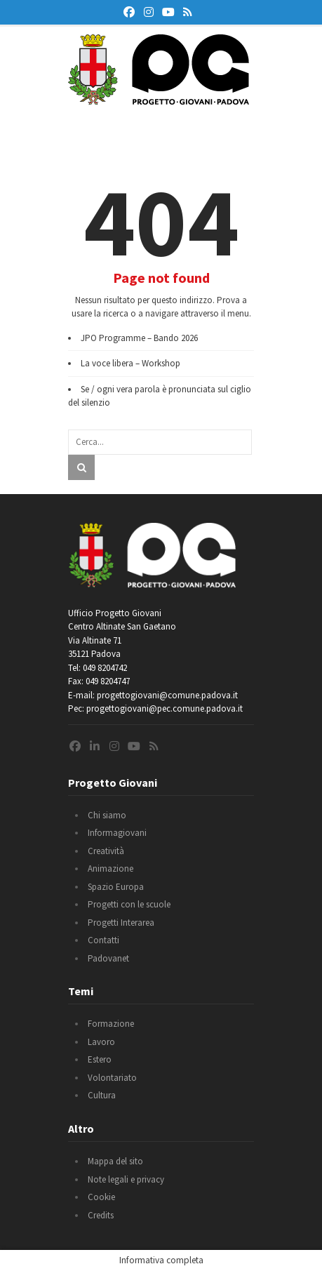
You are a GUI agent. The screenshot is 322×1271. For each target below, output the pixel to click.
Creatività (106, 851)
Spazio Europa (116, 887)
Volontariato (112, 1078)
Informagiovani (117, 833)
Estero (100, 1059)
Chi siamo (107, 815)
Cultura (102, 1095)
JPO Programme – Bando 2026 (139, 338)
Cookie (101, 1197)
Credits (101, 1215)
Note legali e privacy (126, 1179)
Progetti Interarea (121, 923)
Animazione (110, 868)
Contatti (103, 940)
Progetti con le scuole (129, 904)
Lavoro (101, 1042)
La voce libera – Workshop (130, 363)
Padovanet (108, 958)
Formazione (111, 1024)
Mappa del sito (115, 1161)
